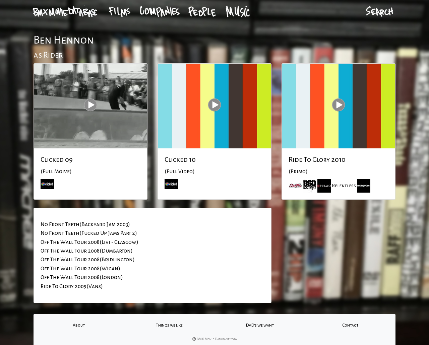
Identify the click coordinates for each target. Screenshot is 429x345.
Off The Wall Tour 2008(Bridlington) (88, 260)
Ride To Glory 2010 (317, 159)
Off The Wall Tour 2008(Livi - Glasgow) (89, 242)
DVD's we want (260, 325)
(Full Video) (180, 171)
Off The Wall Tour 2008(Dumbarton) (87, 251)
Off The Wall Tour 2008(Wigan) (80, 269)
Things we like (169, 325)
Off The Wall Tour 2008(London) (82, 277)
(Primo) (298, 171)
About (79, 325)
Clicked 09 (57, 159)
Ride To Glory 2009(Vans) (72, 286)
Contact (350, 325)
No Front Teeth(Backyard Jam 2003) (85, 224)
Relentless (344, 185)
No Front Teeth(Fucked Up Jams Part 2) (89, 233)
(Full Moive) (56, 171)
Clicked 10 (180, 159)
